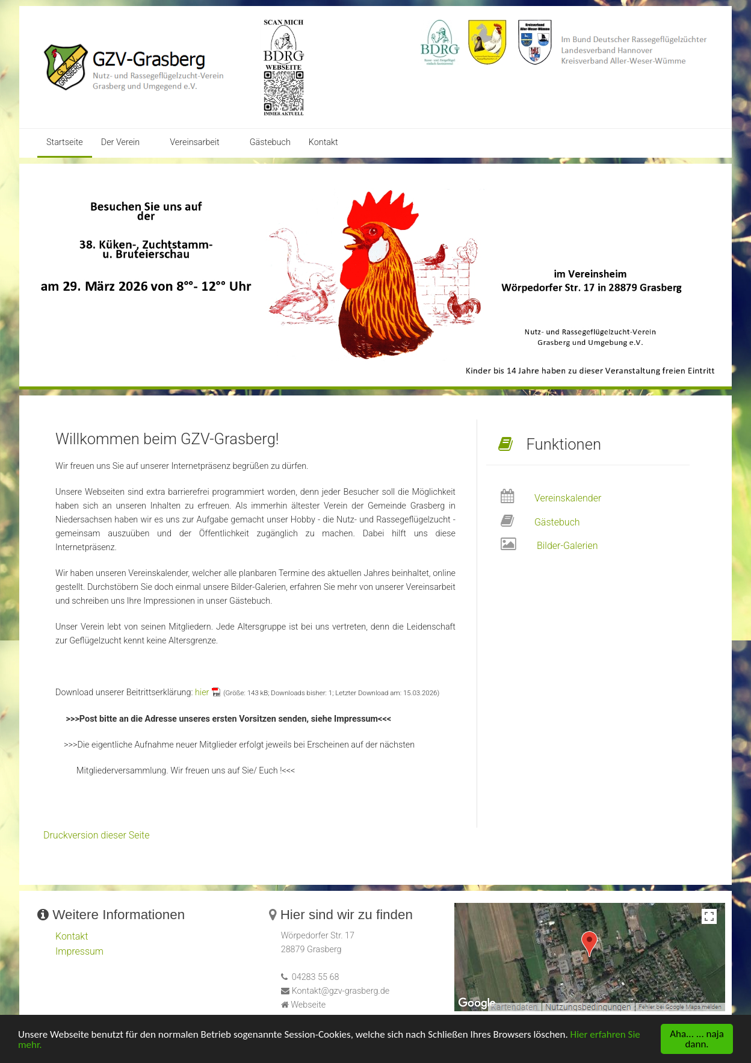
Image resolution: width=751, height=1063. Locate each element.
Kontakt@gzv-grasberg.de (341, 991)
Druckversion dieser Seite (96, 835)
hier (202, 692)
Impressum (79, 951)
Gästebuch (270, 142)
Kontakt (323, 142)
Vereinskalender (567, 498)
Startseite (64, 142)
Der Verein (120, 142)
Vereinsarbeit (194, 142)
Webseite (308, 1005)
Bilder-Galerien (567, 545)
